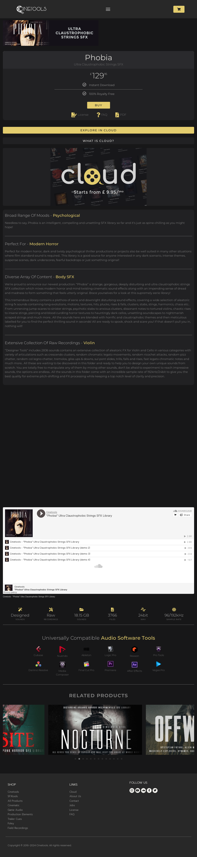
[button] (108, 9)
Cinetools (7, 597)
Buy (98, 105)
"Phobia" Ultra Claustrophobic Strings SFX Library (34, 597)
